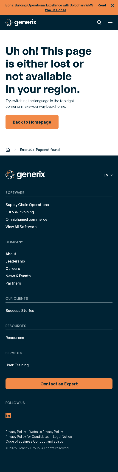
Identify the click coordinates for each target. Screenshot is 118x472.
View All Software (21, 226)
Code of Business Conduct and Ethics (34, 441)
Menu (110, 22)
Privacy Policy (16, 432)
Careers (13, 268)
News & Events (18, 276)
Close (112, 5)
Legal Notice (62, 436)
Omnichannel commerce (26, 219)
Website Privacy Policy (46, 432)
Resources (15, 337)
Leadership (15, 261)
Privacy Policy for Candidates (28, 436)
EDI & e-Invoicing (20, 212)
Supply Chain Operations (27, 204)
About (11, 254)
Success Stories (20, 310)
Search (99, 22)
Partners (13, 283)
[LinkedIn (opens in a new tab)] (8, 415)
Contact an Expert (59, 383)
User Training (17, 365)
